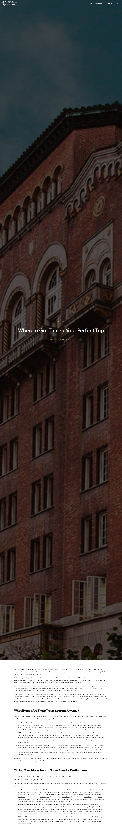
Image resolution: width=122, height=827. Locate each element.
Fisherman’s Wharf (51, 794)
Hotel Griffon (63, 799)
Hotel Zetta (21, 797)
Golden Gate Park (29, 811)
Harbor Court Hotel (81, 799)
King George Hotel (41, 799)
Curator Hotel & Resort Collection (79, 678)
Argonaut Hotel (78, 794)
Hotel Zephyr (66, 797)
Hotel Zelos (87, 797)
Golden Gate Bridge (94, 809)
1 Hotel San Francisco (90, 811)
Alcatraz (40, 794)
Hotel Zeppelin (44, 797)
